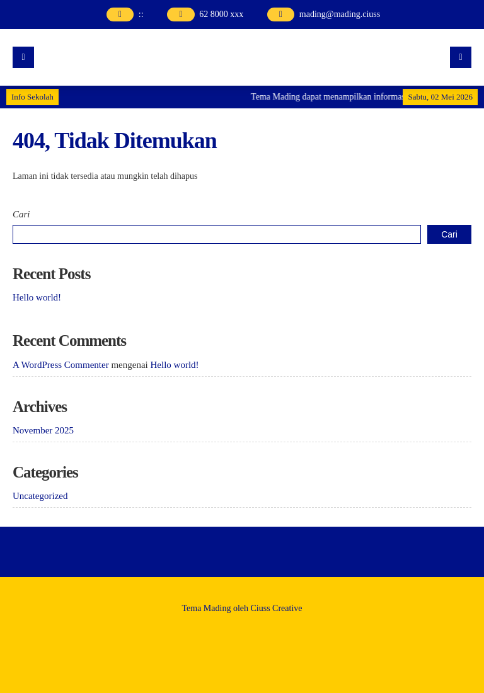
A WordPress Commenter (61, 365)
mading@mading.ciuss (339, 14)
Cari (21, 214)
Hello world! (37, 297)
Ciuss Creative (276, 608)
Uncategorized (40, 496)
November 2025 (43, 430)
